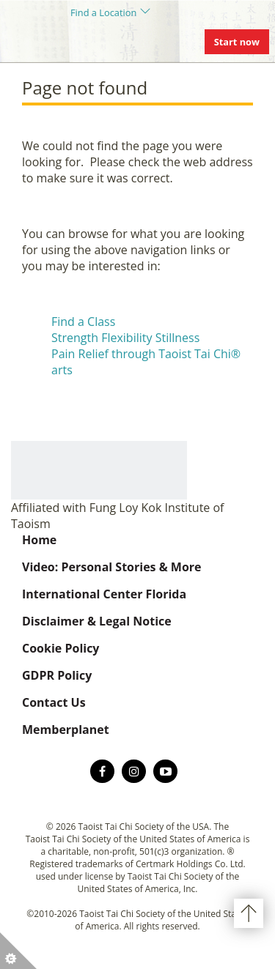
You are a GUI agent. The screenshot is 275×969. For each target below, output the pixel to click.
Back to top (248, 913)
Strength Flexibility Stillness (125, 338)
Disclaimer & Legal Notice (97, 621)
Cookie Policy (60, 648)
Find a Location (103, 12)
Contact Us (54, 702)
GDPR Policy (57, 675)
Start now (237, 41)
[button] (18, 950)
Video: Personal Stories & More (112, 567)
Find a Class (83, 321)
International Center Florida (104, 594)
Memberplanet (65, 729)
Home (39, 540)
